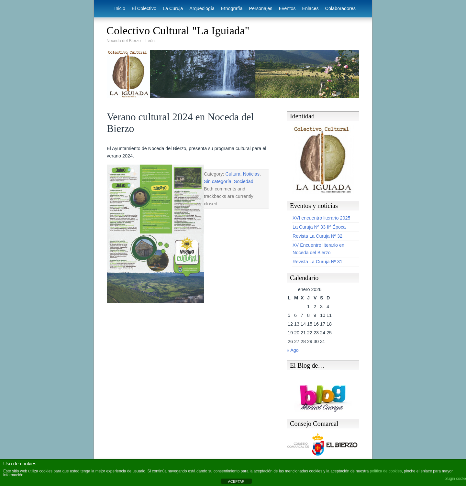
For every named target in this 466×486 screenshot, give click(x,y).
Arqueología (202, 8)
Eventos (287, 8)
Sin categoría (217, 181)
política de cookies (386, 471)
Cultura (232, 174)
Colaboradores (340, 8)
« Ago (293, 350)
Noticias (251, 174)
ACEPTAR (236, 481)
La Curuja (173, 8)
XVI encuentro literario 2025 (321, 218)
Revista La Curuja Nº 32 (317, 236)
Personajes (260, 8)
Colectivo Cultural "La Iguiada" (178, 30)
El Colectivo (144, 8)
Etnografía (231, 8)
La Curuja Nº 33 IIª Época (319, 227)
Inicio (119, 8)
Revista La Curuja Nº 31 (317, 261)
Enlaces (310, 8)
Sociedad (243, 181)
